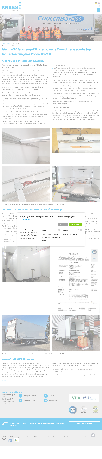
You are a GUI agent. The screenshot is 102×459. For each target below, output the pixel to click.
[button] (63, 224)
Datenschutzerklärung (26, 219)
